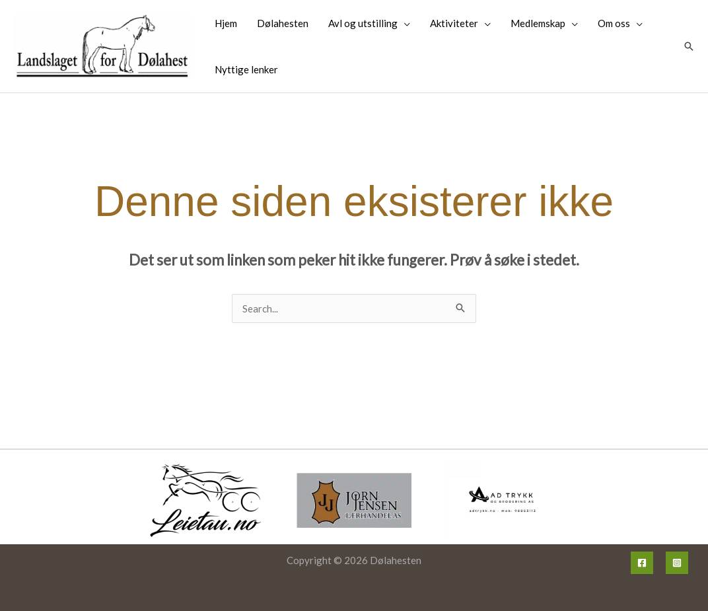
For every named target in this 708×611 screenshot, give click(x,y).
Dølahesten (282, 23)
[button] (689, 46)
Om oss (614, 23)
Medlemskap (538, 23)
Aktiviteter (454, 23)
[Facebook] (642, 563)
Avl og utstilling (363, 23)
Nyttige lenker (246, 69)
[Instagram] (677, 563)
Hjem (226, 23)
